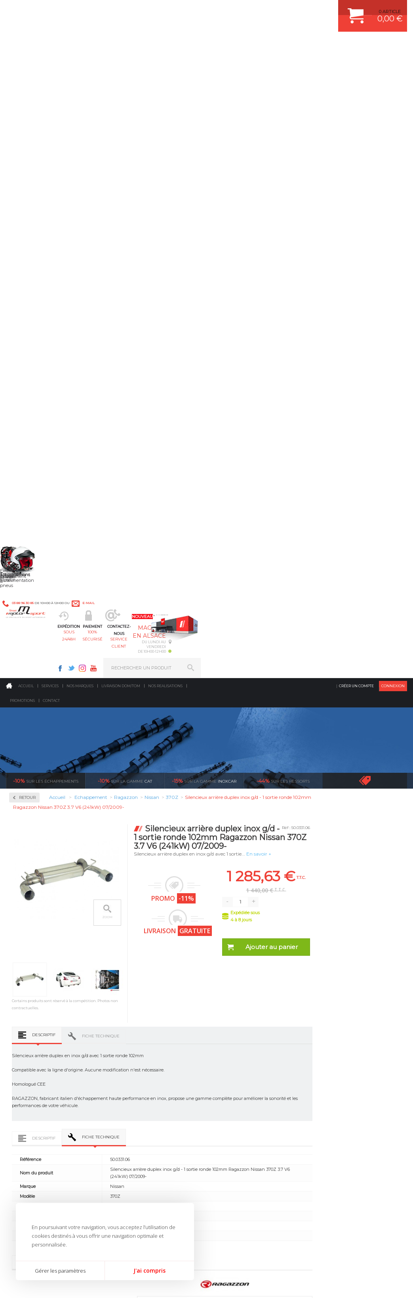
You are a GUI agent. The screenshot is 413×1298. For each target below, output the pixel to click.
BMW (27, 396)
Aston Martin (34, 377)
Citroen (28, 424)
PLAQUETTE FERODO (243, 1026)
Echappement (134, 1036)
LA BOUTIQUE (21, 1095)
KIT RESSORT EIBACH (244, 1076)
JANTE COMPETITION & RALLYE (254, 1095)
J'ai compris (149, 1270)
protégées (360, 941)
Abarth (28, 358)
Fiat (25, 453)
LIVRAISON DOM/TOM (339, 1076)
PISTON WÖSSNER (241, 1036)
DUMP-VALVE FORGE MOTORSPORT (260, 1085)
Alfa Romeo (33, 367)
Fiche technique (183, 431)
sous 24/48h (128, 45)
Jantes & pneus (136, 1076)
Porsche (29, 605)
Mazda (27, 538)
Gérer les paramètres (60, 1270)
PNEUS (228, 1066)
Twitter (277, 10)
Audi (25, 386)
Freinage (128, 1066)
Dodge (27, 434)
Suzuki (28, 672)
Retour (110, 176)
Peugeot (29, 595)
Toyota (27, 681)
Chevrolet (30, 405)
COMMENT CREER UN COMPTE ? (351, 1026)
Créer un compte (356, 65)
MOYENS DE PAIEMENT (341, 1046)
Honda (28, 472)
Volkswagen (33, 700)
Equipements (133, 1105)
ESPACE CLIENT (333, 1016)
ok (188, 1162)
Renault (29, 615)
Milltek (28, 310)
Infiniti (28, 491)
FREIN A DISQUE (238, 1105)
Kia (24, 510)
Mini (25, 557)
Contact (51, 80)
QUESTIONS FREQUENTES (344, 1085)
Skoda (27, 643)
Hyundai (30, 481)
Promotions (22, 80)
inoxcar (204, 160)
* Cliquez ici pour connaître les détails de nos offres (263, 1167)
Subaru (28, 662)
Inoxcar (29, 285)
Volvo (26, 710)
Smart (27, 653)
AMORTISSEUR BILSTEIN (247, 1016)
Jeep (25, 500)
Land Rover (32, 529)
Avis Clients (374, 1259)
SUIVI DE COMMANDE (339, 1056)
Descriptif (126, 430)
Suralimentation (138, 1026)
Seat (25, 634)
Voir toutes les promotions (372, 159)
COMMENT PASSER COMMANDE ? (352, 1036)
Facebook (266, 10)
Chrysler (29, 415)
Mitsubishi (31, 567)
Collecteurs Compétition (36, 255)
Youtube (299, 10)
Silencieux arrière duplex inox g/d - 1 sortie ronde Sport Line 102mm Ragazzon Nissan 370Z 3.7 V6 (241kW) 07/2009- (203, 856)
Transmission (134, 1046)
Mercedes (30, 548)
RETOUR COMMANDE (339, 1066)
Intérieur (129, 1095)
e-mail (173, 10)
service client (227, 45)
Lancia (27, 519)
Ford (25, 462)
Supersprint (35, 732)
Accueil (26, 65)
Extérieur (129, 1085)
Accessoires (35, 227)
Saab (26, 624)
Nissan (28, 576)
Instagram (288, 10)
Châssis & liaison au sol (146, 1056)
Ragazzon (32, 335)
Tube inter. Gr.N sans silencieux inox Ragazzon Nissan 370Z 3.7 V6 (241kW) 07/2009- (127, 856)
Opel (25, 586)
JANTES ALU (234, 1056)
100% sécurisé (177, 45)
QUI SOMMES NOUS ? (29, 1085)
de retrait (260, 941)
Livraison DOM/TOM (120, 65)
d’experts (159, 941)
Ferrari (27, 443)
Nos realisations (165, 65)
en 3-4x (59, 941)
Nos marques (80, 65)
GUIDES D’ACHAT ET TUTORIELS (350, 1095)
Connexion (393, 65)
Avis (233, 689)
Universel (30, 691)
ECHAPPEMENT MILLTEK (247, 1046)
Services (50, 65)
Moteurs (128, 1016)
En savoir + (341, 233)
